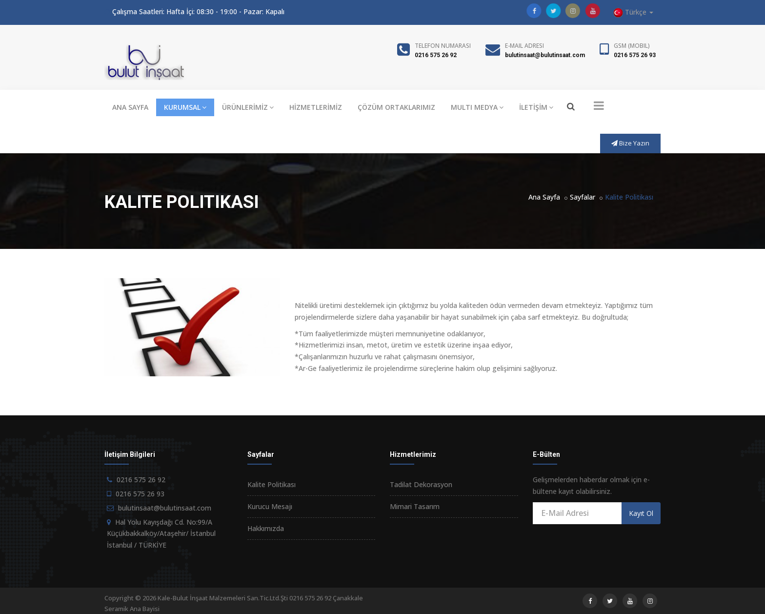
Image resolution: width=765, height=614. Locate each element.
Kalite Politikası (271, 484)
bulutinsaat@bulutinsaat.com (545, 55)
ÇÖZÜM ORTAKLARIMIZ (396, 107)
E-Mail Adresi (524, 45)
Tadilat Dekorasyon (421, 484)
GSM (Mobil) (632, 45)
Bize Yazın (630, 143)
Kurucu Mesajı (269, 506)
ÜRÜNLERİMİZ (248, 107)
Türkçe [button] (633, 12)
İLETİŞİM (536, 107)
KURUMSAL (185, 107)
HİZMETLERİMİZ (315, 107)
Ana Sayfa (544, 197)
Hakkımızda (265, 528)
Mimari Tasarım (415, 506)
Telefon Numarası (443, 45)
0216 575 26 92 (436, 55)
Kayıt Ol (641, 513)
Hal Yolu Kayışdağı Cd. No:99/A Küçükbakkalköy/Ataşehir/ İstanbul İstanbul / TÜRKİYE (161, 533)
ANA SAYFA (130, 107)
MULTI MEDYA (477, 107)
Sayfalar (582, 197)
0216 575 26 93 (635, 55)
